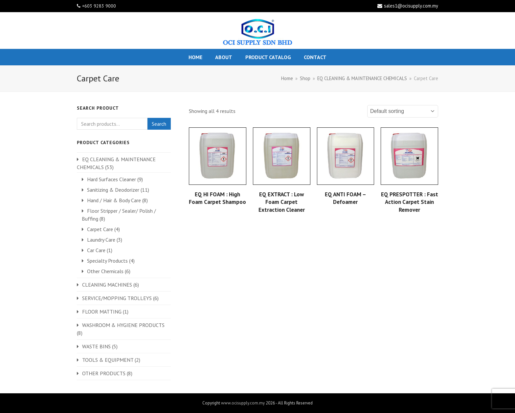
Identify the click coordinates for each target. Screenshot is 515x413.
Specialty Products (107, 260)
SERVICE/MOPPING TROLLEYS (117, 298)
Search (159, 123)
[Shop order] (403, 111)
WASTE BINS (96, 346)
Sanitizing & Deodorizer (113, 189)
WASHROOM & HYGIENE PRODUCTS (123, 325)
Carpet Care (100, 229)
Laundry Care (101, 239)
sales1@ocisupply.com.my (411, 6)
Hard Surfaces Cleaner (111, 179)
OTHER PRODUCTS (103, 373)
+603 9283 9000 (99, 6)
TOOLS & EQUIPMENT (107, 360)
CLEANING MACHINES (107, 284)
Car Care (96, 250)
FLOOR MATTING (102, 311)
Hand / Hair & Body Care (114, 200)
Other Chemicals (105, 271)
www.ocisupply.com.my (243, 403)
